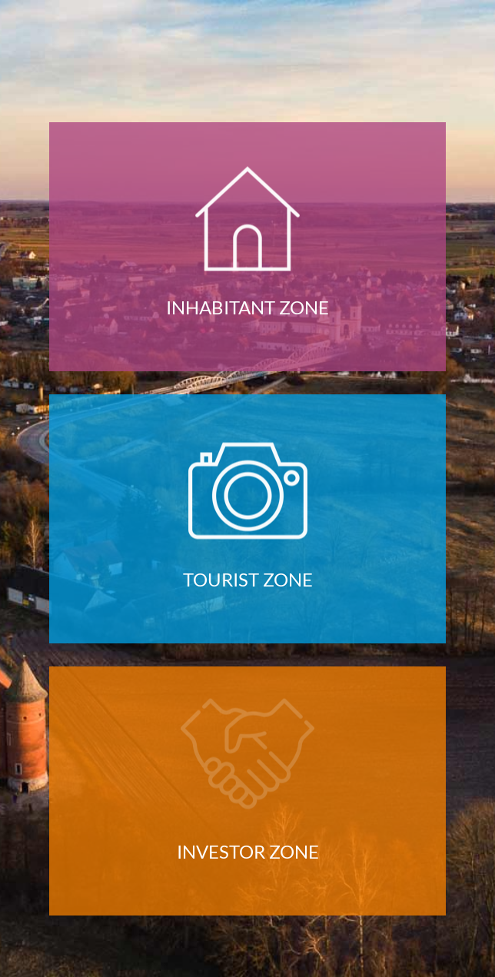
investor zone (248, 851)
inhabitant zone (247, 307)
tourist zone (248, 579)
